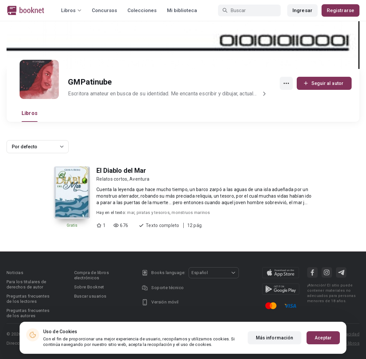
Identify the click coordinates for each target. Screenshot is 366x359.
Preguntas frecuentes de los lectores (28, 299)
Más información (274, 337)
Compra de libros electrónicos (91, 275)
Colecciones (142, 10)
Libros (30, 113)
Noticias (15, 272)
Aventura (139, 179)
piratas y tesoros (153, 212)
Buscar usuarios (90, 296)
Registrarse (340, 10)
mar (130, 212)
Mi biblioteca (182, 10)
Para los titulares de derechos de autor (26, 284)
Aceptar (323, 337)
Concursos (104, 10)
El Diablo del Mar (121, 170)
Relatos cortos (111, 179)
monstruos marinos (191, 212)
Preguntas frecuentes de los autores (28, 313)
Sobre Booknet (89, 287)
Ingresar (302, 10)
